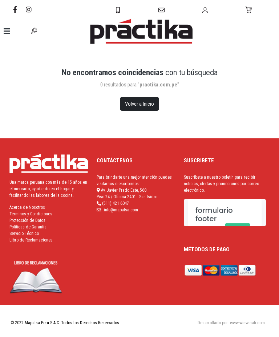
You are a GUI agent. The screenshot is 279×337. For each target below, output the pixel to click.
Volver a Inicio (139, 104)
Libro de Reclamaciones (31, 240)
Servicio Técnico (24, 233)
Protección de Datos (27, 220)
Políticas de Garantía (27, 227)
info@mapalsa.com (121, 209)
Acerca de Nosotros (27, 207)
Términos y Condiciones (30, 213)
